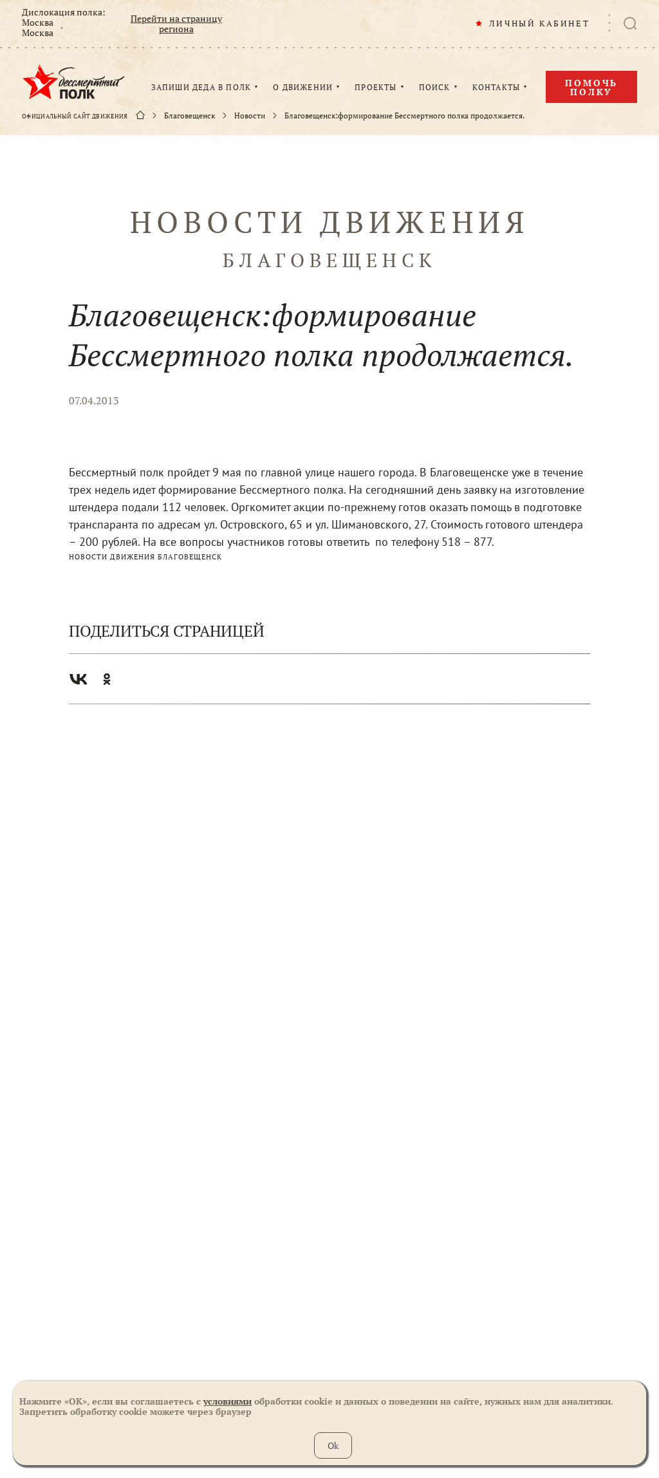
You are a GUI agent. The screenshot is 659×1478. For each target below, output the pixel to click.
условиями (227, 1401)
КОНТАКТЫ (496, 87)
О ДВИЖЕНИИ (303, 87)
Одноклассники (107, 679)
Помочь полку (591, 87)
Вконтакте (78, 679)
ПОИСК (434, 87)
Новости (249, 115)
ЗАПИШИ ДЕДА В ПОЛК (201, 87)
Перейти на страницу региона (176, 24)
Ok (333, 1445)
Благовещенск (189, 115)
